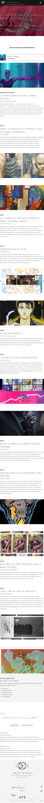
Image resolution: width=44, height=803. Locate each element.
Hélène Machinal (6, 692)
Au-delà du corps (9, 681)
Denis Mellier (4, 746)
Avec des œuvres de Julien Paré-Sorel (22, 48)
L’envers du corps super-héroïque (19, 357)
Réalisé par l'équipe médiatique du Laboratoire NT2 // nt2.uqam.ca (22, 800)
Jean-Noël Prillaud (7, 690)
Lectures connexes (27, 725)
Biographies (15, 725)
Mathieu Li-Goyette (7, 694)
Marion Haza (4, 733)
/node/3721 (33, 718)
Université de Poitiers (5, 735)
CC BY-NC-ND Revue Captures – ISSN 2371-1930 (22, 799)
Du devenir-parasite (11, 333)
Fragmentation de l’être (13, 249)
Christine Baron (6, 696)
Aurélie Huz (5, 688)
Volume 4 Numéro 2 (13, 56)
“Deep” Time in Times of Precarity (18, 591)
